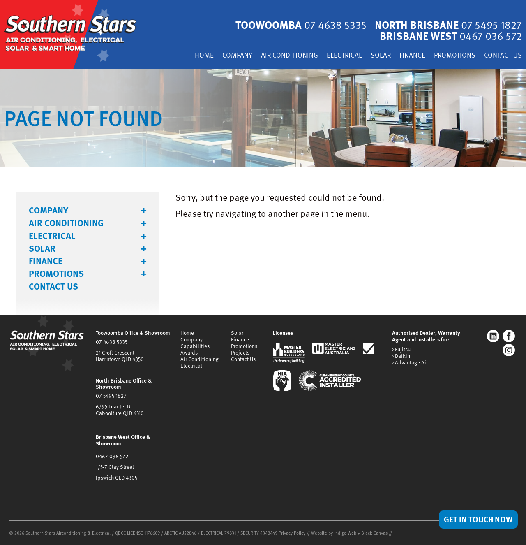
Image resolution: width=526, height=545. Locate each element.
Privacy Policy (292, 532)
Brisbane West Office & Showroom (123, 440)
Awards (189, 352)
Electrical (344, 55)
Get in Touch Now (478, 519)
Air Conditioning (289, 55)
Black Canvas (374, 532)
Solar (381, 55)
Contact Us (503, 55)
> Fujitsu (401, 349)
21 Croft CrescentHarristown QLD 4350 (120, 355)
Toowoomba (299, 25)
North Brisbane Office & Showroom (124, 383)
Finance (412, 55)
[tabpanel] (263, 118)
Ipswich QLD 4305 (116, 477)
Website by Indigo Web (334, 532)
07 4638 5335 (111, 342)
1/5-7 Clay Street (115, 467)
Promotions (454, 55)
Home (204, 55)
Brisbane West (450, 36)
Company (237, 55)
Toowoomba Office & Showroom (133, 333)
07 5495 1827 (111, 396)
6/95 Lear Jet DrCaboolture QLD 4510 (120, 409)
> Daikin (401, 356)
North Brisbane (448, 25)
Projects (240, 352)
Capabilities (195, 346)
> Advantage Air (410, 362)
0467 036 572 (112, 456)
